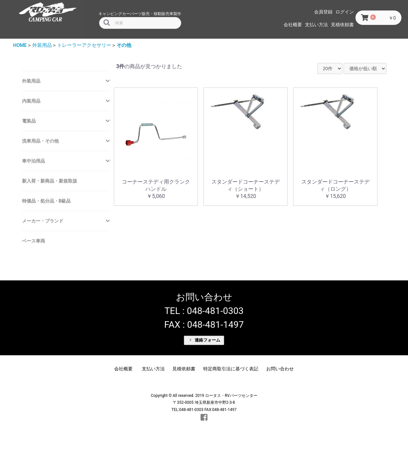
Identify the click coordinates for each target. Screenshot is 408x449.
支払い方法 (316, 24)
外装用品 (42, 45)
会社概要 (293, 24)
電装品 (29, 121)
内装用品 (31, 101)
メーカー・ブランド (42, 221)
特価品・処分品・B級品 (46, 201)
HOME (20, 45)
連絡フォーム (204, 340)
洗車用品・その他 (40, 141)
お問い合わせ (280, 368)
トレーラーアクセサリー (84, 45)
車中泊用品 (33, 161)
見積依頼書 (342, 24)
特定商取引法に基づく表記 (230, 368)
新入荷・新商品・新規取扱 (49, 181)
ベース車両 (33, 241)
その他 (124, 45)
